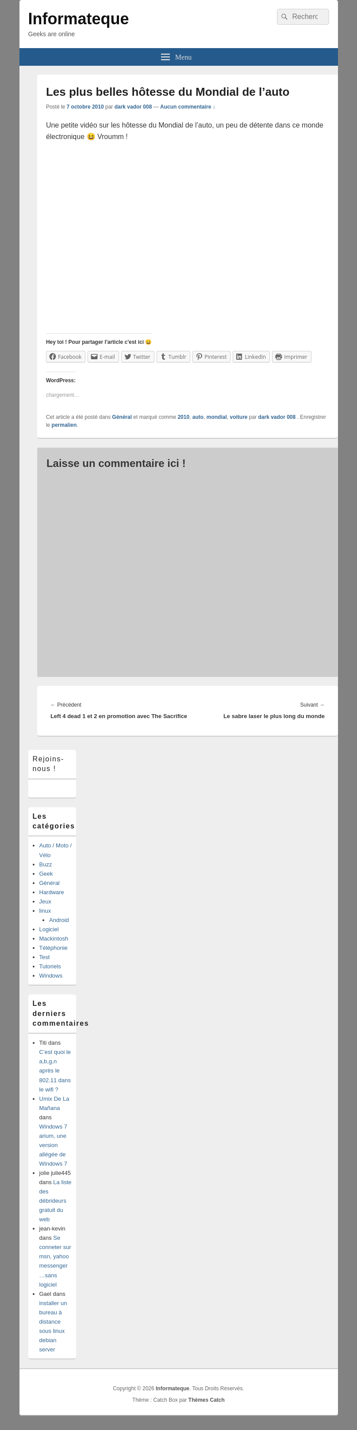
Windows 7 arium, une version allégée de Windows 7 (53, 1145)
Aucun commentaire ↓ (187, 107)
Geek (46, 873)
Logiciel (49, 929)
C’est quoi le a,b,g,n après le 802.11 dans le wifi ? (55, 1070)
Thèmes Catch (206, 1400)
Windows (51, 975)
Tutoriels (50, 966)
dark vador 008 (133, 107)
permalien (64, 425)
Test (44, 957)
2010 (183, 417)
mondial (217, 417)
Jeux (45, 901)
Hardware (51, 892)
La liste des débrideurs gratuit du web (55, 1201)
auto (197, 417)
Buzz (45, 864)
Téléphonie (53, 948)
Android (59, 920)
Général (122, 417)
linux (45, 910)
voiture (238, 417)
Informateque (78, 19)
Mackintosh (54, 938)
